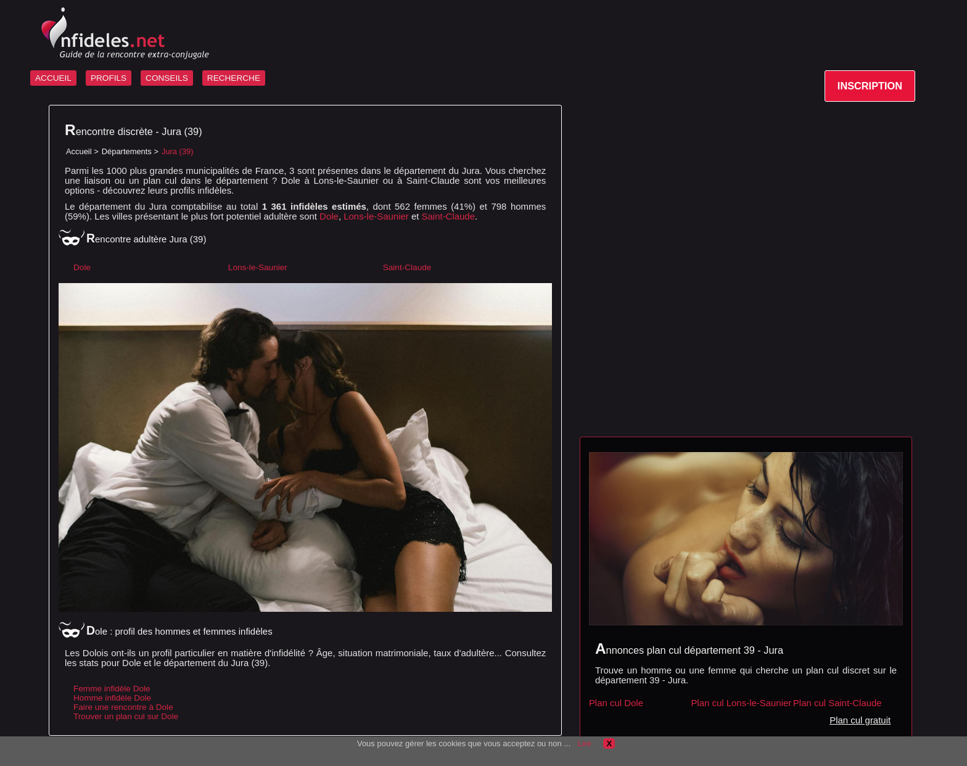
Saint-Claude (448, 216)
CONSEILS (167, 78)
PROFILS (108, 78)
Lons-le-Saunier (376, 216)
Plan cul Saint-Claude (837, 703)
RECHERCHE (233, 78)
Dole (329, 216)
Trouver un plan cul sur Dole (125, 716)
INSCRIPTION (869, 85)
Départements (127, 151)
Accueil (79, 151)
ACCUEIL (53, 78)
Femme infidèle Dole (111, 688)
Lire (584, 743)
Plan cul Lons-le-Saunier (741, 703)
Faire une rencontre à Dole (123, 707)
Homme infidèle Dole (112, 697)
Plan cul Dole (616, 703)
